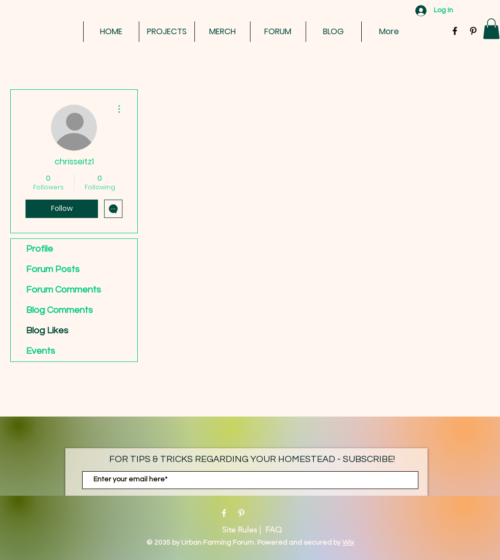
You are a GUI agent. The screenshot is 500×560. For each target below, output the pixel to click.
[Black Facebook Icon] (454, 31)
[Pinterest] (241, 513)
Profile (39, 249)
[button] (491, 28)
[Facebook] (224, 513)
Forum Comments (63, 290)
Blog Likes (47, 330)
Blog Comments (59, 310)
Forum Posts (53, 269)
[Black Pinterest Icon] (473, 31)
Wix (348, 542)
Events (40, 351)
